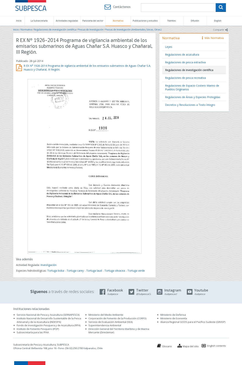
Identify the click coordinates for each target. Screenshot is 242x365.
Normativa (118, 21)
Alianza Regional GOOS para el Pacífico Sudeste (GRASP (192, 322)
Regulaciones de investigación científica (55, 29)
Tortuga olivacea (114, 270)
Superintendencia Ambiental (104, 325)
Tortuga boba (55, 270)
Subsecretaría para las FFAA (33, 332)
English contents (216, 345)
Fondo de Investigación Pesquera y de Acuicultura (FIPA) (48, 325)
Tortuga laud (94, 270)
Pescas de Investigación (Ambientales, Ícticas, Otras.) (133, 29)
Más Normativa (213, 38)
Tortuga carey (75, 270)
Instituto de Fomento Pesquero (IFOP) (38, 329)
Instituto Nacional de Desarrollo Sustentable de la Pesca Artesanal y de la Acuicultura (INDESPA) (49, 320)
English (217, 21)
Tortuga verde (136, 270)
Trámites (171, 21)
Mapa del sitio (191, 346)
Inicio (19, 21)
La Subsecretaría (39, 21)
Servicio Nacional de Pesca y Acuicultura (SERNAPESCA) (48, 314)
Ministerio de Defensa (173, 314)
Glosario (167, 346)
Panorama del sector (92, 21)
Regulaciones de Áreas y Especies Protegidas (192, 97)
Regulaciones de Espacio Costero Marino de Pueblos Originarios (192, 87)
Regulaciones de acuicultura (182, 54)
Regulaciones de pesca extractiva (185, 62)
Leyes (168, 47)
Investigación (48, 265)
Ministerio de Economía (173, 318)
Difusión (195, 21)
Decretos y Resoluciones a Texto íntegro (190, 105)
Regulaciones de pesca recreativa (185, 78)
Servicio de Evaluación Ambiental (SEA (110, 322)
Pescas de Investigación (90, 29)
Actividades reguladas (67, 21)
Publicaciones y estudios (145, 21)
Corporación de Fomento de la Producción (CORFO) (117, 318)
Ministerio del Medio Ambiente (105, 314)
